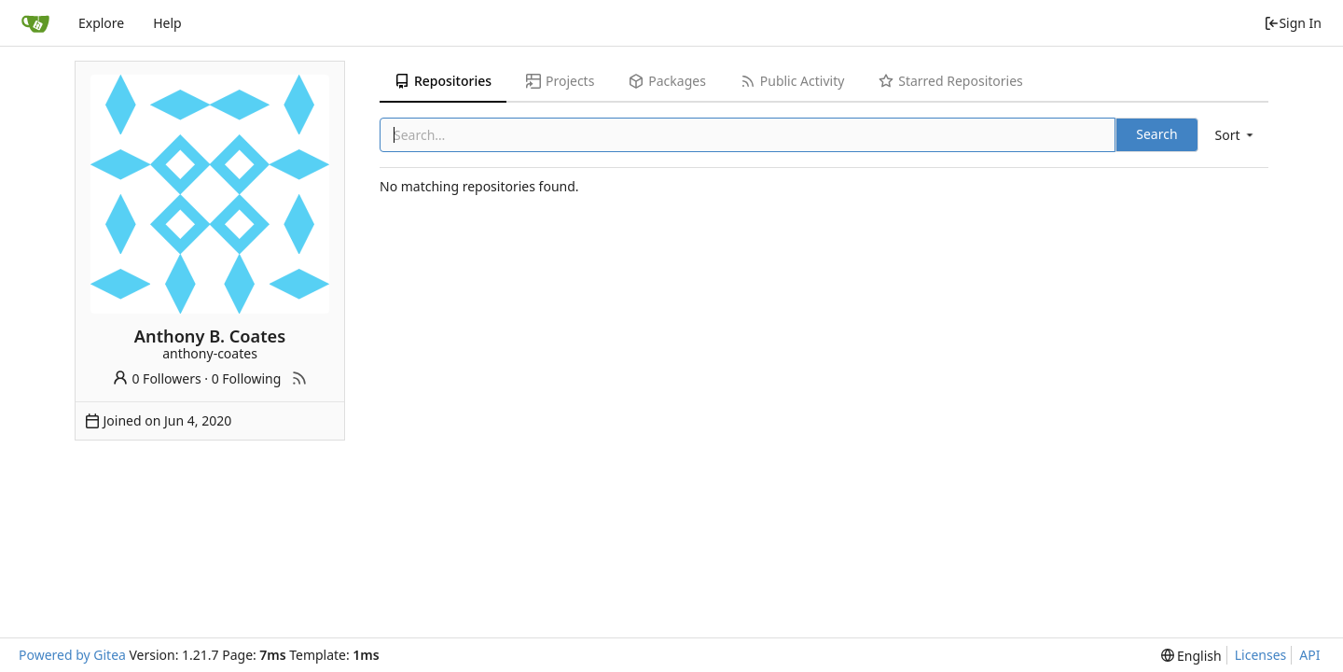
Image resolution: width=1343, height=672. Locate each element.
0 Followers (156, 378)
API (1309, 655)
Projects (560, 81)
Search (1156, 134)
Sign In (1293, 23)
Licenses (1261, 655)
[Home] (35, 23)
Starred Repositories (950, 81)
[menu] (1235, 135)
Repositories (443, 81)
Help (167, 23)
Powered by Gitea (72, 655)
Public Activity (792, 81)
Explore (101, 23)
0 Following (247, 378)
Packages (667, 81)
